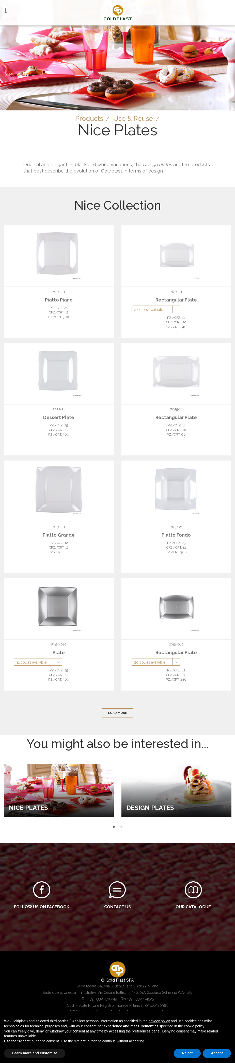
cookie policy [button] (194, 1026)
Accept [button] (217, 1053)
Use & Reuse (134, 118)
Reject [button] (187, 1053)
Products (88, 118)
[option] (59, 790)
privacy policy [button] (159, 1021)
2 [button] (121, 827)
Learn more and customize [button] (34, 1053)
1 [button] (114, 827)
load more (117, 713)
